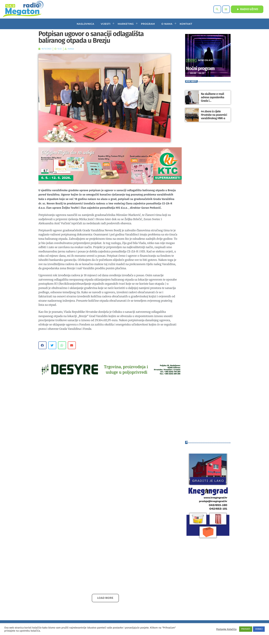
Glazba (191, 60)
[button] (42, 345)
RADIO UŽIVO (247, 9)
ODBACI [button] (259, 629)
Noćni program (204, 68)
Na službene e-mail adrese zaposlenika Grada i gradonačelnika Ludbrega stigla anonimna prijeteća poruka (214, 102)
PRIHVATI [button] (245, 629)
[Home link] (23, 9)
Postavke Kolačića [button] (226, 629)
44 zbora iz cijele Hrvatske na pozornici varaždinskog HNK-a (213, 115)
